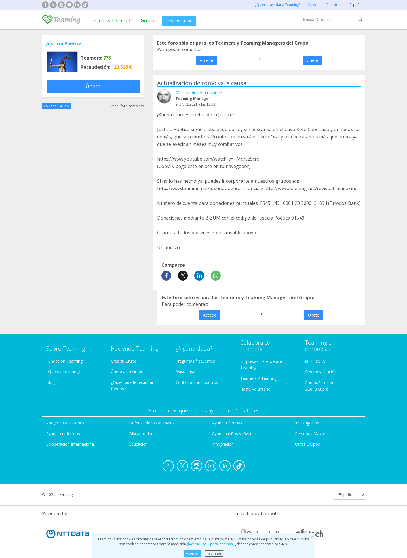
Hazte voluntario (255, 389)
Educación (138, 444)
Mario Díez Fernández (199, 92)
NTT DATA (315, 361)
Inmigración (223, 444)
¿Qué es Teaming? (112, 20)
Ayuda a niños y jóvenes (234, 433)
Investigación (307, 423)
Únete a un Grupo (127, 371)
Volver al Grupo (56, 106)
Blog (50, 382)
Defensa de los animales (151, 423)
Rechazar (214, 553)
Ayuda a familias (227, 423)
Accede (206, 60)
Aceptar (192, 553)
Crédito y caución (321, 371)
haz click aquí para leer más (210, 544)
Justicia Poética (64, 43)
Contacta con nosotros (197, 382)
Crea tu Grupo (124, 361)
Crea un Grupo (179, 21)
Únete (92, 86)
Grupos (149, 20)
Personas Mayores (312, 433)
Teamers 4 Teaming (258, 378)
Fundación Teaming (64, 361)
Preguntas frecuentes (195, 361)
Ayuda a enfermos (63, 433)
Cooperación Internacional (70, 444)
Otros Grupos (307, 444)
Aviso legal (185, 371)
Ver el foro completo (127, 106)
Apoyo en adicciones (65, 423)
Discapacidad (141, 433)
